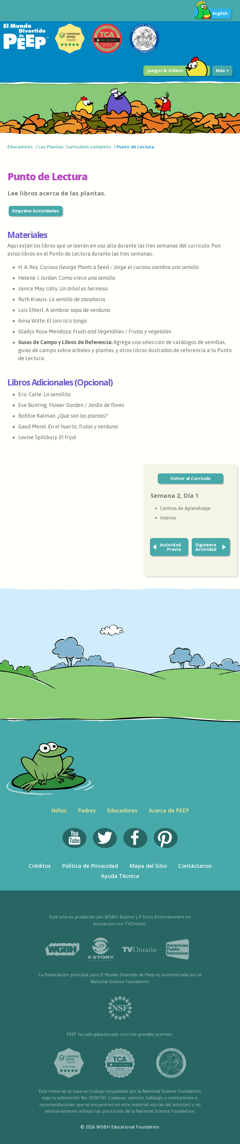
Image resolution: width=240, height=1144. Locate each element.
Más (222, 70)
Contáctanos (195, 865)
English (211, 14)
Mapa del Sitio (148, 865)
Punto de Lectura (135, 147)
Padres (87, 810)
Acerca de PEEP (169, 810)
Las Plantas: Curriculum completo (74, 147)
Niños (58, 810)
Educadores (20, 147)
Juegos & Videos (177, 71)
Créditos (40, 865)
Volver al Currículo (190, 478)
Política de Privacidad (90, 865)
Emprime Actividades (35, 211)
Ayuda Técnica (120, 875)
